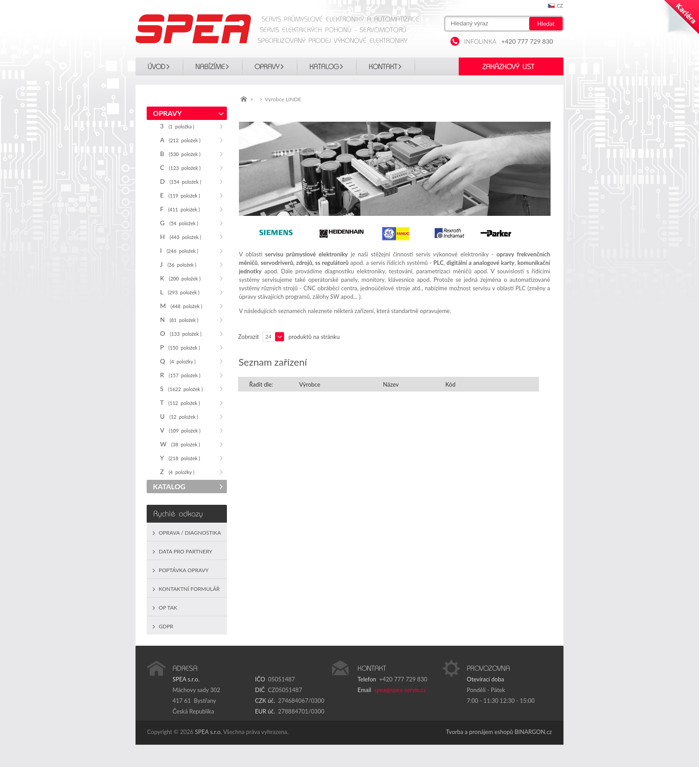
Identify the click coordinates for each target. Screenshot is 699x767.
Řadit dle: (261, 384)
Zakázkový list (508, 67)
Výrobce (309, 384)
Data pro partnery (185, 551)
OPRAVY (267, 67)
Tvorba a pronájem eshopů (479, 731)
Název (391, 384)
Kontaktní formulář (189, 589)
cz (560, 5)
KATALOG (324, 67)
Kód (450, 384)
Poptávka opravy (184, 570)
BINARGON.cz (533, 731)
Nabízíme (210, 67)
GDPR (166, 626)
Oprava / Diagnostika (190, 532)
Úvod (156, 67)
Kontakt (383, 67)
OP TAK (168, 607)
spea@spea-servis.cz (400, 689)
